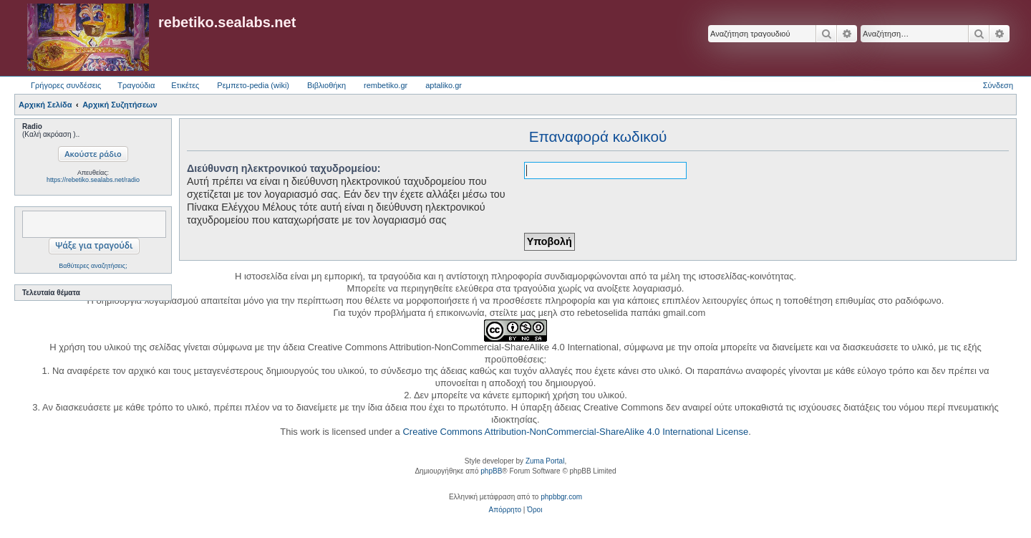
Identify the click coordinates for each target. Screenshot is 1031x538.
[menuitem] (505, 510)
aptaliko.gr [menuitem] (443, 85)
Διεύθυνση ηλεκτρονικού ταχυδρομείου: (284, 168)
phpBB (491, 471)
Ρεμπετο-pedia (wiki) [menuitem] (253, 85)
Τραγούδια (136, 85)
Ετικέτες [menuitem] (185, 85)
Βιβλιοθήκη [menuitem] (326, 85)
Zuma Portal (545, 461)
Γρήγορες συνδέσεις (66, 85)
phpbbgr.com (561, 497)
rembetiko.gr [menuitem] (385, 85)
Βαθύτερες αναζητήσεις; (93, 265)
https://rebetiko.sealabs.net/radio (93, 179)
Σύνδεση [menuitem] (998, 85)
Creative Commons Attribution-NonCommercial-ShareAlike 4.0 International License (575, 431)
